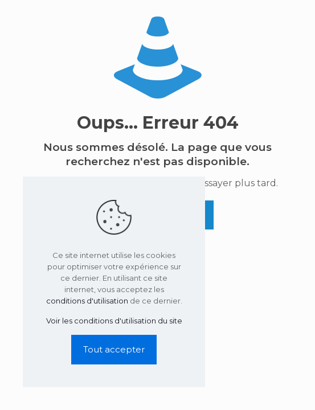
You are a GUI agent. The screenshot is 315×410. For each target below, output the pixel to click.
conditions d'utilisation (87, 300)
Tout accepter (114, 349)
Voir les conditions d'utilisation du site (114, 320)
